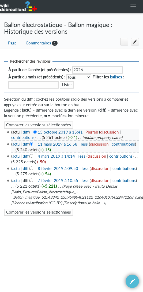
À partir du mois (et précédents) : (36, 77)
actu (16, 144)
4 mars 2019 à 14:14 (56, 156)
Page (12, 43)
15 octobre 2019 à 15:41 (60, 132)
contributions (23, 137)
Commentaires (38, 43)
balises (116, 77)
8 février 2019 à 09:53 (58, 168)
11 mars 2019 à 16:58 (57, 144)
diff (26, 132)
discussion (109, 132)
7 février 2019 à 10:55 (58, 180)
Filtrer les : (108, 77)
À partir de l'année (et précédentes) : (39, 69)
